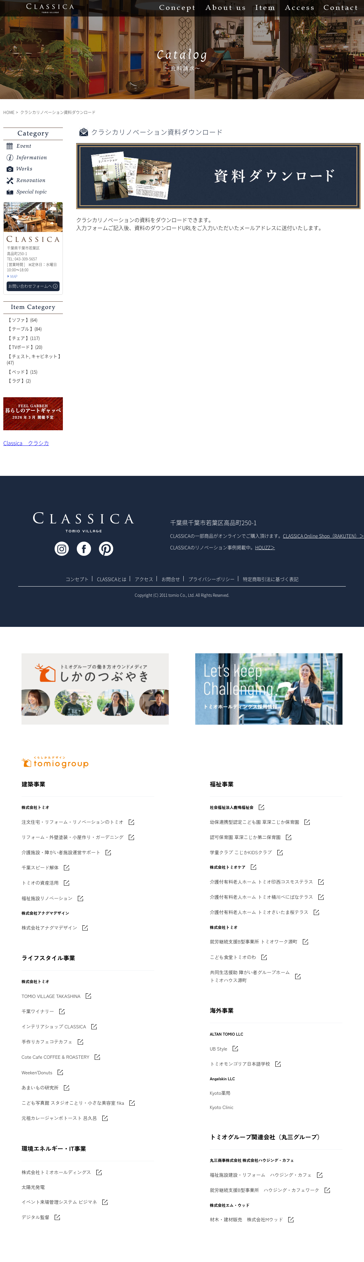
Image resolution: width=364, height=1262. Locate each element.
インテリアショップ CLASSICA (54, 1026)
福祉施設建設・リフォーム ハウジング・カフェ (261, 1174)
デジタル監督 (35, 1217)
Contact (340, 8)
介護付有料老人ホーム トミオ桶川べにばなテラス (261, 897)
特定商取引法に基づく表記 (270, 579)
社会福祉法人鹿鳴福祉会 (231, 807)
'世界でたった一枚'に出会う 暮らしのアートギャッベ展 (33, 413)
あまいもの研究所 (40, 1087)
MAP (14, 276)
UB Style (218, 1048)
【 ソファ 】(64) (22, 320)
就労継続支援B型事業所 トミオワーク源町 (253, 941)
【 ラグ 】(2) (19, 380)
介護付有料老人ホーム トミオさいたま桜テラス (259, 912)
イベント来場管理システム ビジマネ (59, 1202)
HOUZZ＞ (265, 547)
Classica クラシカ (26, 443)
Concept (177, 8)
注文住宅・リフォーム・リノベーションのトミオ (72, 822)
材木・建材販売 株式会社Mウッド (246, 1219)
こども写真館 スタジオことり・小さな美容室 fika (73, 1102)
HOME (9, 112)
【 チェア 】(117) (23, 338)
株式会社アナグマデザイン (49, 927)
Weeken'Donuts (37, 1072)
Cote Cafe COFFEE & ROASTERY (55, 1056)
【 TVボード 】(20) (24, 347)
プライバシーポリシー (211, 579)
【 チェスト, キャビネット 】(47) (35, 359)
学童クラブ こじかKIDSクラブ (241, 852)
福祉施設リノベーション (47, 898)
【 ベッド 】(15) (22, 371)
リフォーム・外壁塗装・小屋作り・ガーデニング (72, 837)
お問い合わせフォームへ (30, 286)
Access (299, 8)
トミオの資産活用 (40, 882)
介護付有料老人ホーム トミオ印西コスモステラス (261, 881)
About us (225, 8)
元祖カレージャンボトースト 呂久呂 (59, 1118)
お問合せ (170, 579)
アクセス (144, 579)
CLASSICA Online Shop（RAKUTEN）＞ (323, 535)
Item (265, 8)
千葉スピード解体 (40, 867)
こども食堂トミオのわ (233, 957)
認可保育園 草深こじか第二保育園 (245, 837)
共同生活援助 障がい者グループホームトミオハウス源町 (250, 976)
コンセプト (77, 579)
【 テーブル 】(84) (24, 328)
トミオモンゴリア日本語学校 (240, 1063)
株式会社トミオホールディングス (56, 1172)
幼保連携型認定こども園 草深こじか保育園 (254, 822)
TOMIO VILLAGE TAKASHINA (51, 996)
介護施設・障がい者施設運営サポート (61, 852)
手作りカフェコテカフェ (47, 1041)
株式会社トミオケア (228, 867)
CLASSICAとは (111, 579)
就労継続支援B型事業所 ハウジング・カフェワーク (264, 1190)
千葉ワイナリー (38, 1011)
